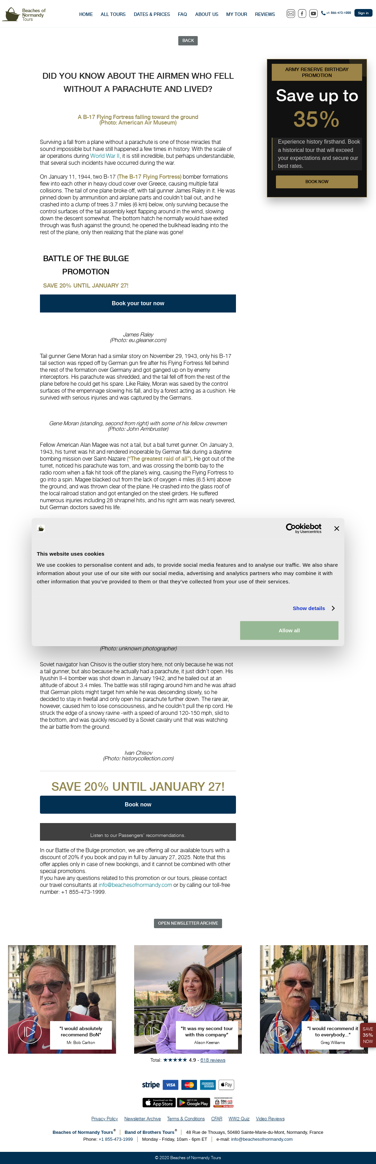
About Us (206, 14)
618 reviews (213, 1060)
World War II (105, 156)
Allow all (289, 630)
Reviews (265, 14)
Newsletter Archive (142, 1118)
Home (86, 14)
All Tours (113, 14)
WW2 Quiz (239, 1118)
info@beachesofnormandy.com (135, 885)
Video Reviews (270, 1118)
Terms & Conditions (186, 1118)
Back (188, 40)
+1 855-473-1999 (338, 13)
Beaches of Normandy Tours (83, 1132)
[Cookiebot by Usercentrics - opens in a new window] (291, 528)
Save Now (368, 1035)
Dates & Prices (152, 14)
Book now (316, 181)
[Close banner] (336, 528)
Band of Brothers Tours (149, 1132)
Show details (309, 608)
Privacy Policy (104, 1118)
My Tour (236, 14)
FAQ (182, 14)
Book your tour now (138, 303)
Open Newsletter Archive (188, 923)
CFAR (216, 1118)
